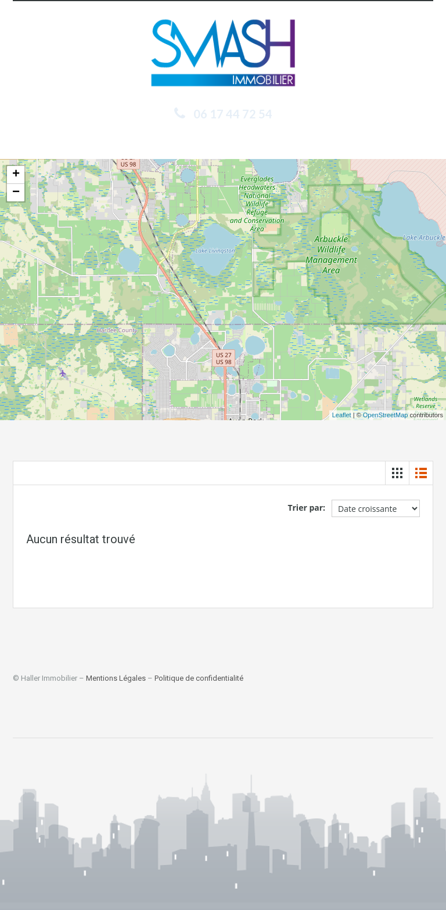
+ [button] (16, 174)
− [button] (16, 192)
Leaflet (341, 414)
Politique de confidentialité (198, 678)
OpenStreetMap (385, 414)
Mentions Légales (116, 678)
